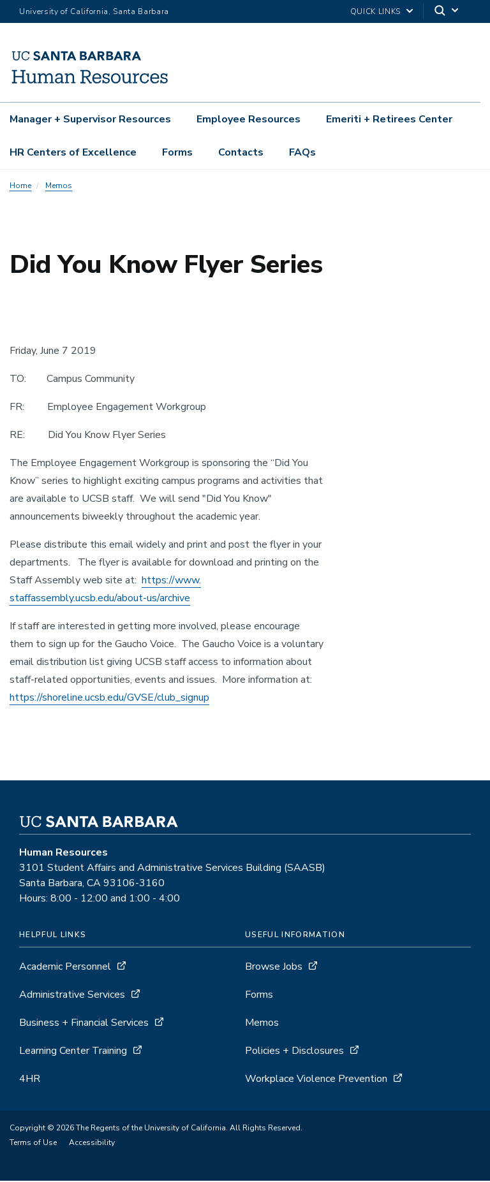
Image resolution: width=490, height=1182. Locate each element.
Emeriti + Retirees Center (389, 119)
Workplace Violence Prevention (316, 1080)
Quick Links (375, 11)
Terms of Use (33, 1144)
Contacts (241, 152)
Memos (58, 187)
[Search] (447, 12)
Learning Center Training (73, 1052)
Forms (177, 152)
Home (20, 187)
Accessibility (92, 1144)
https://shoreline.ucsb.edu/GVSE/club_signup (109, 699)
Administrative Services (72, 996)
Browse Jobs (273, 968)
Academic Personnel (65, 968)
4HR (29, 1080)
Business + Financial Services (84, 1024)
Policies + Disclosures (294, 1052)
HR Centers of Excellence (73, 152)
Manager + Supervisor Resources (90, 119)
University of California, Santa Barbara (94, 11)
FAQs (302, 152)
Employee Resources (249, 119)
